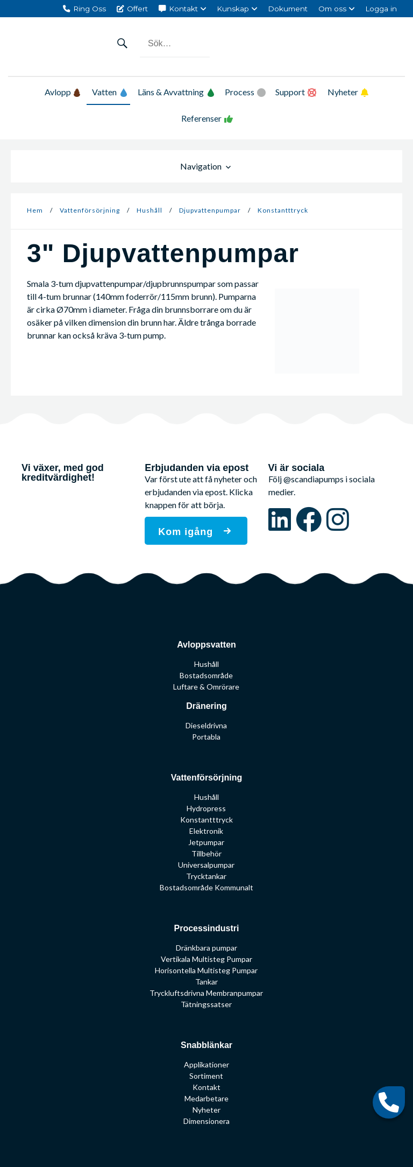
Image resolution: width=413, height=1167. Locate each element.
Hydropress (206, 808)
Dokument (288, 8)
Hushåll (149, 210)
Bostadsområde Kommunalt (206, 887)
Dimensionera (206, 1121)
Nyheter (342, 92)
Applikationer (206, 1064)
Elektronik (206, 830)
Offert (137, 8)
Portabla (206, 736)
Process (239, 92)
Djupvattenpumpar (210, 210)
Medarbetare (206, 1098)
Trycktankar (206, 876)
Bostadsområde (206, 675)
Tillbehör (206, 853)
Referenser (201, 118)
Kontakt (183, 8)
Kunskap (233, 8)
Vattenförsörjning (90, 210)
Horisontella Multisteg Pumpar (206, 970)
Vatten (109, 92)
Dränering (206, 706)
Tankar (206, 981)
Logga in (381, 8)
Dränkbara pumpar (206, 947)
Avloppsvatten (206, 644)
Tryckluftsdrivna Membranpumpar (206, 992)
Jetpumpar (206, 842)
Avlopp (62, 92)
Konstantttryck (283, 210)
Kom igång (187, 531)
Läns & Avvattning (176, 92)
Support (290, 92)
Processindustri (206, 928)
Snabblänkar (206, 1045)
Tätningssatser (206, 1004)
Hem (35, 210)
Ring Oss (89, 8)
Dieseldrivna (206, 725)
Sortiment (206, 1075)
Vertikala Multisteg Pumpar (206, 959)
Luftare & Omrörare (206, 686)
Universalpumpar (206, 864)
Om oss (332, 8)
